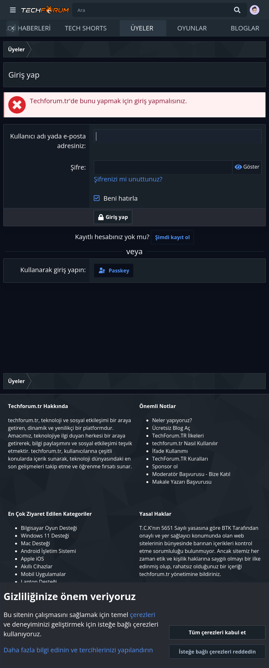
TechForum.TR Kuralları (180, 458)
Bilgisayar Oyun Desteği (49, 527)
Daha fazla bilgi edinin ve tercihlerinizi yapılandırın (78, 650)
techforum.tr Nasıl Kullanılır (185, 443)
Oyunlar (192, 28)
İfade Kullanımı (170, 451)
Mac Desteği (35, 543)
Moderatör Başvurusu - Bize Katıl (191, 474)
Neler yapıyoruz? (172, 420)
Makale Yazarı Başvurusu (182, 481)
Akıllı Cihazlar (37, 566)
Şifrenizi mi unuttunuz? (128, 179)
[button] (115, 28)
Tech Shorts (86, 28)
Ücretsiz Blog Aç (171, 427)
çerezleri (142, 614)
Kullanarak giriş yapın (52, 269)
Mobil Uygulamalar (43, 574)
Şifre (77, 167)
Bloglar (245, 28)
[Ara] (159, 10)
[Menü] (13, 10)
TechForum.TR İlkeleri (178, 435)
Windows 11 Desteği (45, 535)
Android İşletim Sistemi (48, 551)
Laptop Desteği (39, 581)
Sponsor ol (165, 466)
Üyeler (142, 28)
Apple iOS (32, 558)
